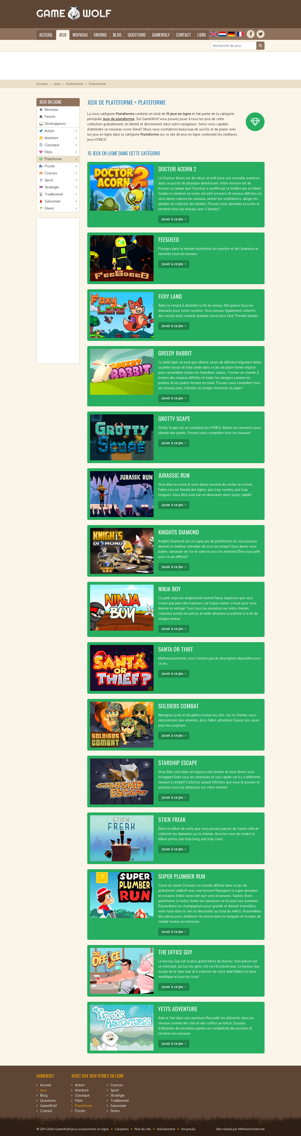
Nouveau (80, 35)
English (213, 34)
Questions (137, 35)
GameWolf (161, 35)
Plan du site (143, 1129)
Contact (183, 35)
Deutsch (231, 34)
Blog (117, 35)
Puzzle (50, 166)
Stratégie (52, 187)
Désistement (166, 1129)
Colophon (122, 1129)
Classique (52, 145)
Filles (48, 152)
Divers (49, 208)
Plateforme (74, 84)
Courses (51, 173)
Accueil (46, 35)
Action (49, 131)
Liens (201, 35)
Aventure (51, 138)
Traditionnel (54, 194)
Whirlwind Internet (251, 1129)
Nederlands (222, 34)
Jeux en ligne (50, 102)
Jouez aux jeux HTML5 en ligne (97, 1076)
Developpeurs (55, 124)
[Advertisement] (150, 65)
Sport (49, 180)
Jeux (63, 35)
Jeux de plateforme (118, 119)
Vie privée (188, 1129)
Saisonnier (53, 201)
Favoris (100, 35)
